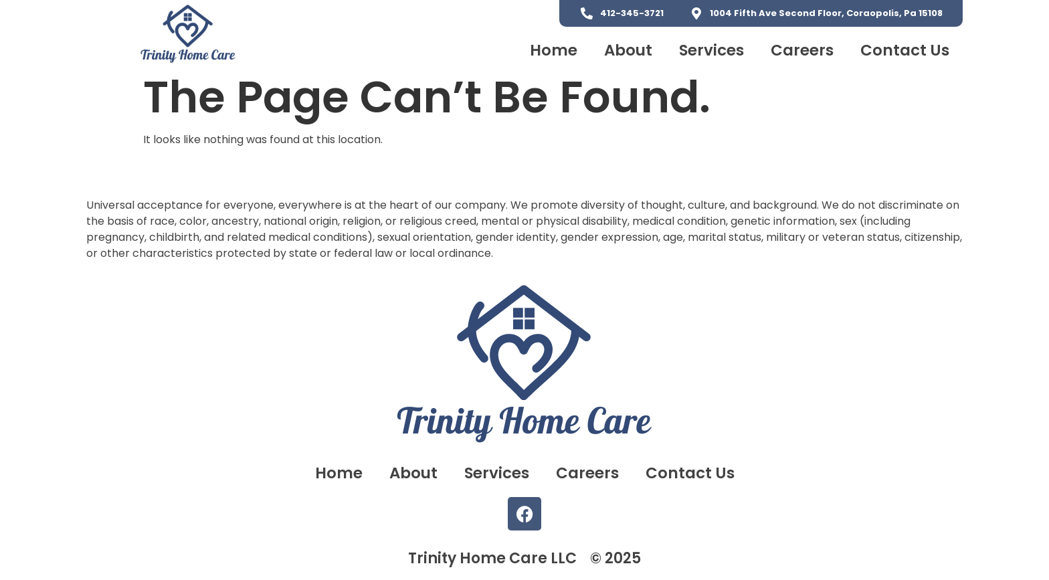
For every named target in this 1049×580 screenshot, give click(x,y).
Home (553, 50)
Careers (802, 50)
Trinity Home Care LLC (492, 558)
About (628, 50)
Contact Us (904, 50)
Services (711, 50)
